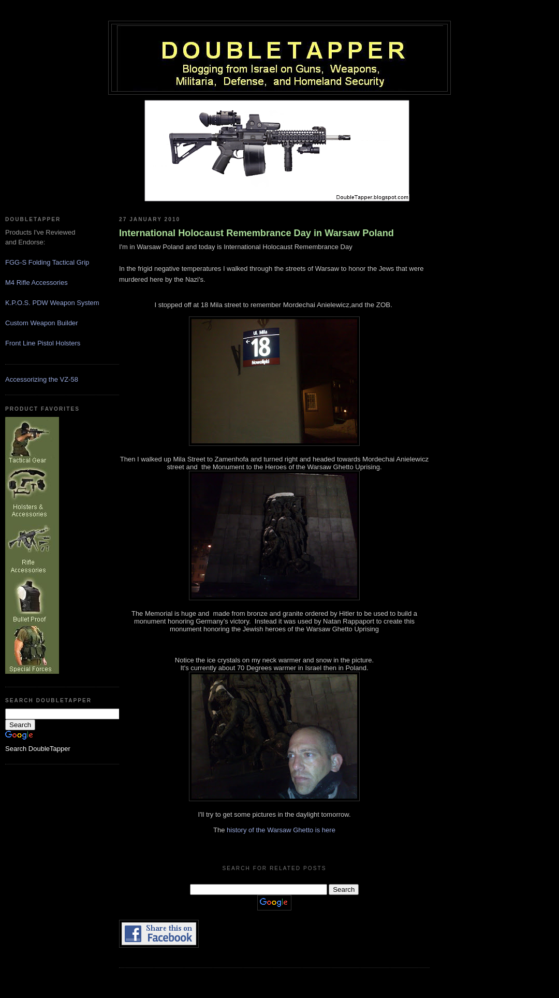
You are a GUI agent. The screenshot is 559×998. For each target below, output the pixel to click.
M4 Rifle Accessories (36, 282)
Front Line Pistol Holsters (42, 343)
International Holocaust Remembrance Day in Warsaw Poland (256, 233)
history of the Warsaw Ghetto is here (281, 830)
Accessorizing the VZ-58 (41, 379)
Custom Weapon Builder (41, 323)
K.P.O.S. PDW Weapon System (52, 303)
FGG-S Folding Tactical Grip (47, 262)
